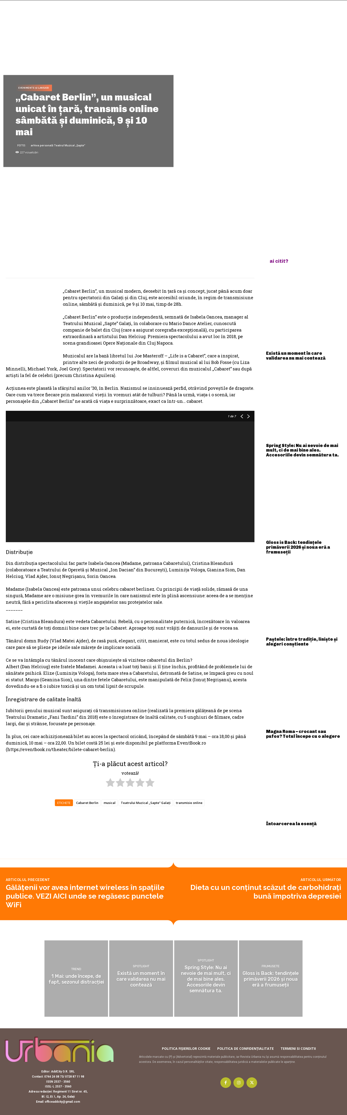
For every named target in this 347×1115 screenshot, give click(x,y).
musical (110, 803)
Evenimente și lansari (33, 88)
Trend (76, 969)
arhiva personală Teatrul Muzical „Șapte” (58, 145)
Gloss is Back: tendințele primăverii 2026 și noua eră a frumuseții (298, 547)
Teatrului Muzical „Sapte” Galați (146, 803)
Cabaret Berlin (87, 803)
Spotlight (141, 966)
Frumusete (271, 966)
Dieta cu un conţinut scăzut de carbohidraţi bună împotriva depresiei (265, 891)
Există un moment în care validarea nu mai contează (295, 356)
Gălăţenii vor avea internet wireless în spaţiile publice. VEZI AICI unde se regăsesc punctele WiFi (85, 896)
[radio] (110, 783)
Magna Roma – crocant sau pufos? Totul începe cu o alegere (303, 734)
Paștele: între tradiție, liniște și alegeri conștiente (302, 642)
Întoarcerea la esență (291, 823)
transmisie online (189, 803)
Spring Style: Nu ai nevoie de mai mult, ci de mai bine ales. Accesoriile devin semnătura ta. (302, 450)
